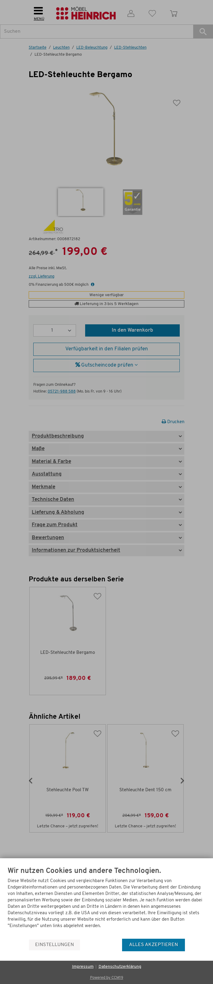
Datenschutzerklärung (120, 966)
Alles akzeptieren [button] (153, 944)
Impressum (83, 966)
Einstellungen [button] (54, 944)
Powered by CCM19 (106, 978)
